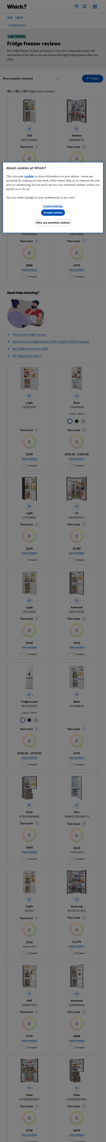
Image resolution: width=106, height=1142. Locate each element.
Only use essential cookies (53, 222)
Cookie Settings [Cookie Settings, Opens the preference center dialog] (53, 206)
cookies (29, 176)
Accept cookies (53, 212)
